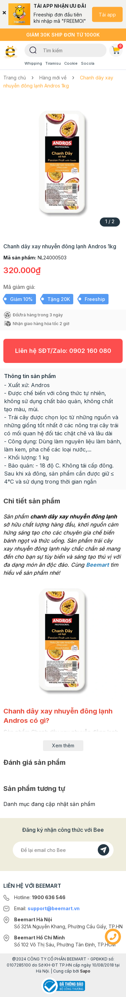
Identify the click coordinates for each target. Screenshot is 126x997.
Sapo (85, 971)
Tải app (107, 14)
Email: (47, 908)
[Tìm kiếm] (33, 50)
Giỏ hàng (117, 49)
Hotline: (40, 897)
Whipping (33, 63)
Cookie (71, 63)
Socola (87, 63)
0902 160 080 (90, 350)
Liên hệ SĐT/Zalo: (63, 350)
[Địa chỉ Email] (63, 850)
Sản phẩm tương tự (34, 789)
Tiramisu (53, 63)
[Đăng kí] (103, 850)
